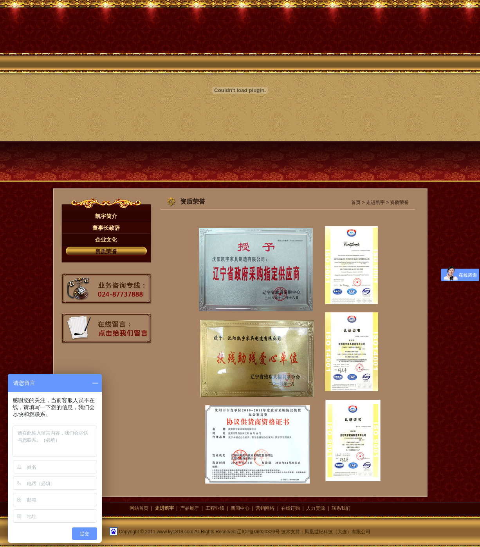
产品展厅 (189, 508)
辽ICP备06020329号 (258, 531)
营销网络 (265, 508)
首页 (356, 202)
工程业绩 (215, 508)
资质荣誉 (106, 251)
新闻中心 (240, 508)
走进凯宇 (375, 202)
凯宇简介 (106, 216)
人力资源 (315, 508)
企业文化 (106, 239)
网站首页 (139, 508)
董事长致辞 (106, 228)
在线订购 (290, 508)
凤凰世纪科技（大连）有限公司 (337, 531)
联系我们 (341, 508)
